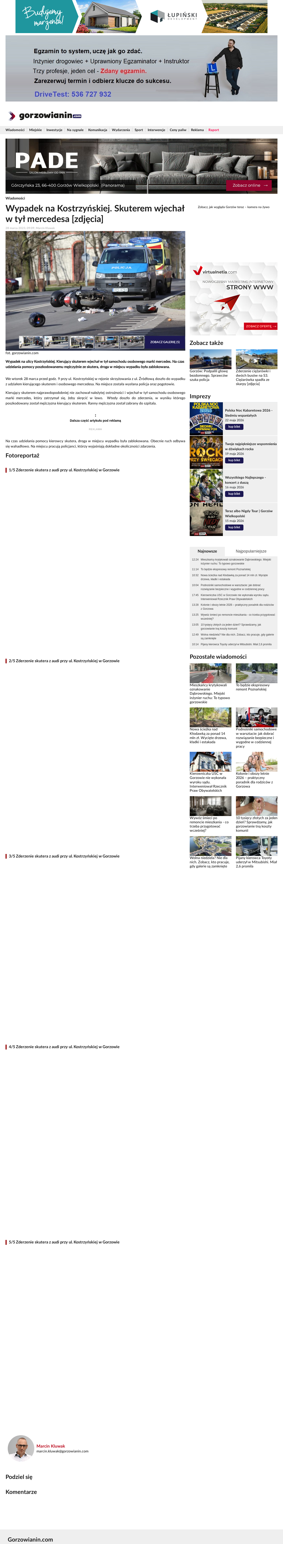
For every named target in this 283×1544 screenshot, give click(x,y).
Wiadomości (15, 130)
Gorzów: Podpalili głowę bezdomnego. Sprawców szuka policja (209, 375)
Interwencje (156, 130)
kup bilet (234, 426)
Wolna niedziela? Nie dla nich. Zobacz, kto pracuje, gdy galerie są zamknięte (237, 636)
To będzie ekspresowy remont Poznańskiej (225, 569)
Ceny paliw (178, 130)
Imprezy (200, 396)
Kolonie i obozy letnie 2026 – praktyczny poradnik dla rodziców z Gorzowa (237, 606)
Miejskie (35, 130)
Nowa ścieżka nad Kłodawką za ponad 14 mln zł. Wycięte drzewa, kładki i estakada (234, 577)
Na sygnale (75, 130)
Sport (139, 130)
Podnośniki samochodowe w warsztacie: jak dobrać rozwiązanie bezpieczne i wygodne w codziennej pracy (232, 587)
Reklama (197, 130)
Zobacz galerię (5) (165, 342)
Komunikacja (97, 130)
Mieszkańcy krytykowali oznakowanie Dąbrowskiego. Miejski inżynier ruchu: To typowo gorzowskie (236, 561)
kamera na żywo (258, 207)
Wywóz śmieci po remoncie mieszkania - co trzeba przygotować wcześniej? (238, 616)
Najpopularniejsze (251, 551)
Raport (213, 130)
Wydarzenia (121, 130)
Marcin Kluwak (50, 1446)
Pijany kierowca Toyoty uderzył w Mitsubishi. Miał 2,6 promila (236, 644)
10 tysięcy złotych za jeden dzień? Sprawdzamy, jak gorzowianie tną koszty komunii (231, 626)
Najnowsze (207, 551)
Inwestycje (54, 130)
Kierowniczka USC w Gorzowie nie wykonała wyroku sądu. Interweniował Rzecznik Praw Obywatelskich (235, 597)
